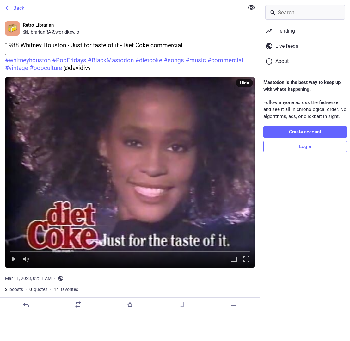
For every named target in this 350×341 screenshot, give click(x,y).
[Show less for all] (251, 7)
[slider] (130, 250)
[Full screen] (246, 259)
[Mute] (26, 259)
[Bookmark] (182, 304)
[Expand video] (234, 259)
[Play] (13, 259)
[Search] (305, 12)
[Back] (121, 8)
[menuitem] (130, 172)
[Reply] (26, 304)
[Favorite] (130, 304)
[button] (130, 172)
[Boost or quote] (78, 304)
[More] (234, 305)
